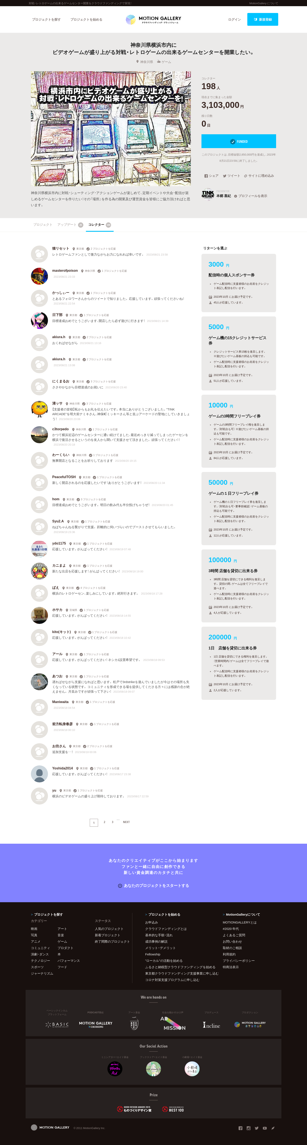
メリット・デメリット (160, 947)
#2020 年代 (231, 928)
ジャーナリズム (42, 973)
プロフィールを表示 (250, 195)
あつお (57, 675)
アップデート (70, 225)
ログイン (234, 19)
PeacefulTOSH (64, 476)
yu (54, 790)
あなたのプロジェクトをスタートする (153, 885)
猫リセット (60, 248)
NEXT (126, 822)
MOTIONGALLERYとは (240, 922)
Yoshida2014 (62, 767)
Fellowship (152, 954)
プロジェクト (42, 224)
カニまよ (59, 565)
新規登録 (263, 19)
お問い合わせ (232, 941)
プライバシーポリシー (239, 960)
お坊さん (59, 745)
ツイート (231, 176)
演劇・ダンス (40, 954)
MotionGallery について (263, 3)
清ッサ (57, 403)
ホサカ (57, 609)
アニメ (36, 941)
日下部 (57, 314)
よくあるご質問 (234, 935)
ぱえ (55, 587)
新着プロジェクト (107, 935)
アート (62, 928)
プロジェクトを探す (46, 19)
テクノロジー (40, 960)
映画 (34, 928)
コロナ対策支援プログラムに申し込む (172, 979)
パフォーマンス (69, 960)
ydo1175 (59, 543)
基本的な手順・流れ (159, 935)
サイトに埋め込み (259, 176)
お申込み (151, 922)
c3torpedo (60, 428)
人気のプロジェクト (109, 928)
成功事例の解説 (156, 941)
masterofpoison (65, 270)
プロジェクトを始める (86, 19)
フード (62, 967)
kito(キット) (61, 631)
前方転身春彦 (62, 723)
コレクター (99, 225)
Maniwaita (60, 701)
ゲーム (164, 61)
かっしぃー (60, 292)
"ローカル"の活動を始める (164, 960)
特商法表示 (231, 967)
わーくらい (60, 454)
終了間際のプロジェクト (111, 941)
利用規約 (229, 954)
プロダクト (66, 947)
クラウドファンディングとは (166, 928)
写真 (34, 935)
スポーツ (37, 967)
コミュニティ (40, 947)
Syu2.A (58, 520)
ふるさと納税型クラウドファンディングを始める (178, 967)
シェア (211, 176)
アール (57, 653)
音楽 (61, 935)
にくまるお (60, 380)
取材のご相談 (232, 947)
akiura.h (58, 336)
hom (55, 498)
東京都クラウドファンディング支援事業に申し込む (178, 973)
